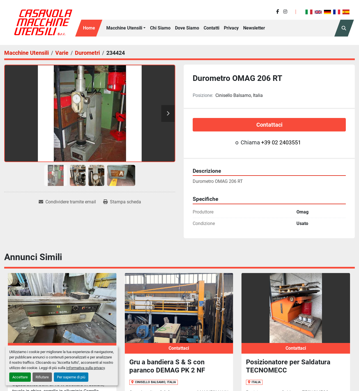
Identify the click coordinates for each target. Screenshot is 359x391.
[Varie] (61, 52)
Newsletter (254, 28)
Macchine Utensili (124, 28)
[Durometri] (87, 52)
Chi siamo (160, 28)
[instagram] (285, 11)
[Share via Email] (67, 202)
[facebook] (277, 11)
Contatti (211, 28)
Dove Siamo (187, 28)
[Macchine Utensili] (26, 52)
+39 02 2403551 (281, 142)
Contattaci (269, 124)
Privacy (231, 28)
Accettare (20, 377)
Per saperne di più (71, 377)
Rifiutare (42, 377)
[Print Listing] (122, 202)
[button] (126, 28)
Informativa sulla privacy (85, 368)
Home (89, 28)
